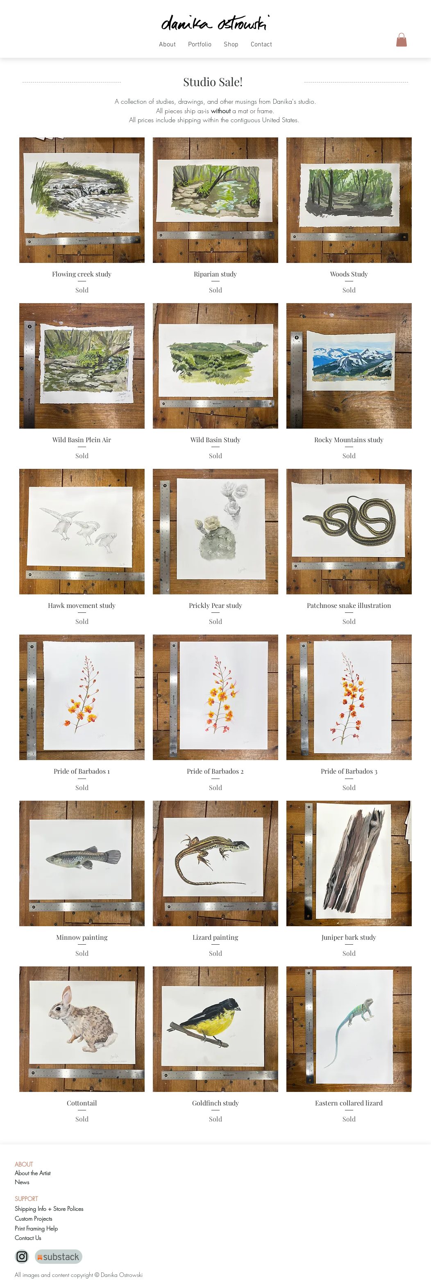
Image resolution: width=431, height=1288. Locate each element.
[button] (167, 47)
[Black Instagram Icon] (22, 1256)
